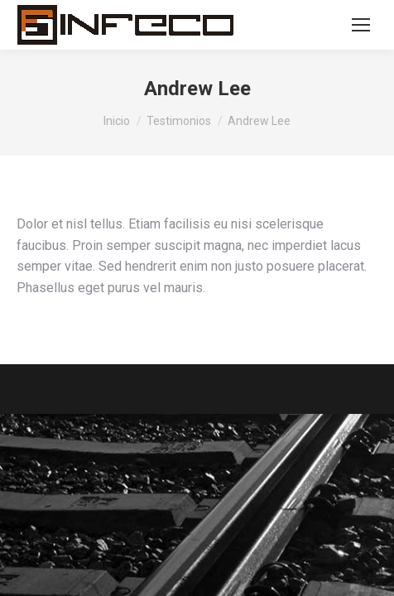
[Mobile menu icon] (360, 24)
